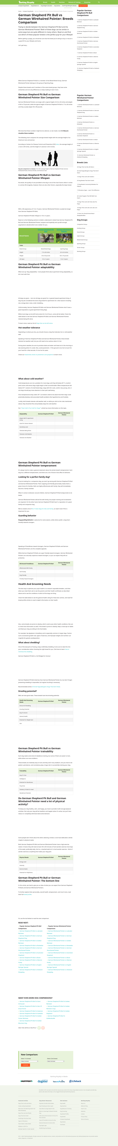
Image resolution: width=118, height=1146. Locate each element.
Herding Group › (81, 228)
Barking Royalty (26, 2)
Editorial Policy (84, 1106)
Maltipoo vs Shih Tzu (23, 1126)
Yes (39, 1028)
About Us (83, 1103)
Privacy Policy (84, 1116)
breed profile (28, 894)
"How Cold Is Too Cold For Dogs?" (31, 408)
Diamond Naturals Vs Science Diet (47, 1123)
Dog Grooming (63, 1111)
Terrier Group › (81, 247)
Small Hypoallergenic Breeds (69, 5)
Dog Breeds (62, 1116)
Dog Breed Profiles (64, 1114)
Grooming (87, 2)
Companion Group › (82, 224)
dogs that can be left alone (45, 323)
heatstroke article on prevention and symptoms (39, 354)
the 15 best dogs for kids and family (42, 509)
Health (53, 2)
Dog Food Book (83, 5)
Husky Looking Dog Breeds (24, 1106)
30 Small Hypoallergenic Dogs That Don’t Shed (46, 687)
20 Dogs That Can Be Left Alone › (85, 167)
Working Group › (81, 251)
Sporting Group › (81, 243)
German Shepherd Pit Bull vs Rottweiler (31, 945)
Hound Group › (81, 232)
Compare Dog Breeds (23, 5)
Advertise (83, 1111)
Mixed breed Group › (82, 239)
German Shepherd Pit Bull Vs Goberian (31, 1011)
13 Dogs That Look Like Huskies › (85, 176)
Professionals (68, 7)
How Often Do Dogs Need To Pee (46, 1108)
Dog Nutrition (63, 1106)
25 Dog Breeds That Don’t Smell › (85, 180)
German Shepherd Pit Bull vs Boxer (30, 957)
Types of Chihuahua (22, 1121)
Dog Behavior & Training (65, 1108)
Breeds (45, 2)
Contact (83, 1114)
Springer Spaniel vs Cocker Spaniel (26, 1129)
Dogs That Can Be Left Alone (24, 1103)
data (57, 144)
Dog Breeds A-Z (35, 5)
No (43, 1028)
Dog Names (57, 5)
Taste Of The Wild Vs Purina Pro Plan (47, 1120)
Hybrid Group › (81, 236)
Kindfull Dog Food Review (45, 1128)
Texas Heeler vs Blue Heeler (24, 1123)
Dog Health (62, 1103)
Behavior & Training (74, 2)
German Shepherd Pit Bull (46, 230)
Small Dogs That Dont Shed (24, 1118)
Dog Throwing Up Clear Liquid (46, 1106)
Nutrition (62, 2)
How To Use (83, 1108)
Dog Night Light (43, 1125)
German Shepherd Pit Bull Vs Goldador (31, 1013)
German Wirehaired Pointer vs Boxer (59, 957)
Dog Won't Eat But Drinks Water (46, 1103)
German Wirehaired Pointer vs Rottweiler (60, 945)
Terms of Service (85, 1119)
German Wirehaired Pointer (64, 230)
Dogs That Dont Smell (23, 1115)
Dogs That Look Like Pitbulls (24, 1113)
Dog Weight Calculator (46, 5)
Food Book (62, 1124)
